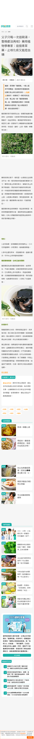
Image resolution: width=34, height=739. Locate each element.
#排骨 (4, 409)
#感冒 (18, 409)
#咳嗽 (11, 409)
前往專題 (17, 655)
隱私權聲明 (23, 733)
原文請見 (4, 372)
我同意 (30, 737)
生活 (6, 31)
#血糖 (26, 409)
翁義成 (11, 80)
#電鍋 (18, 413)
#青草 (11, 413)
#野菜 (4, 413)
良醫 (2, 31)
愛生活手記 (7, 383)
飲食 (9, 31)
